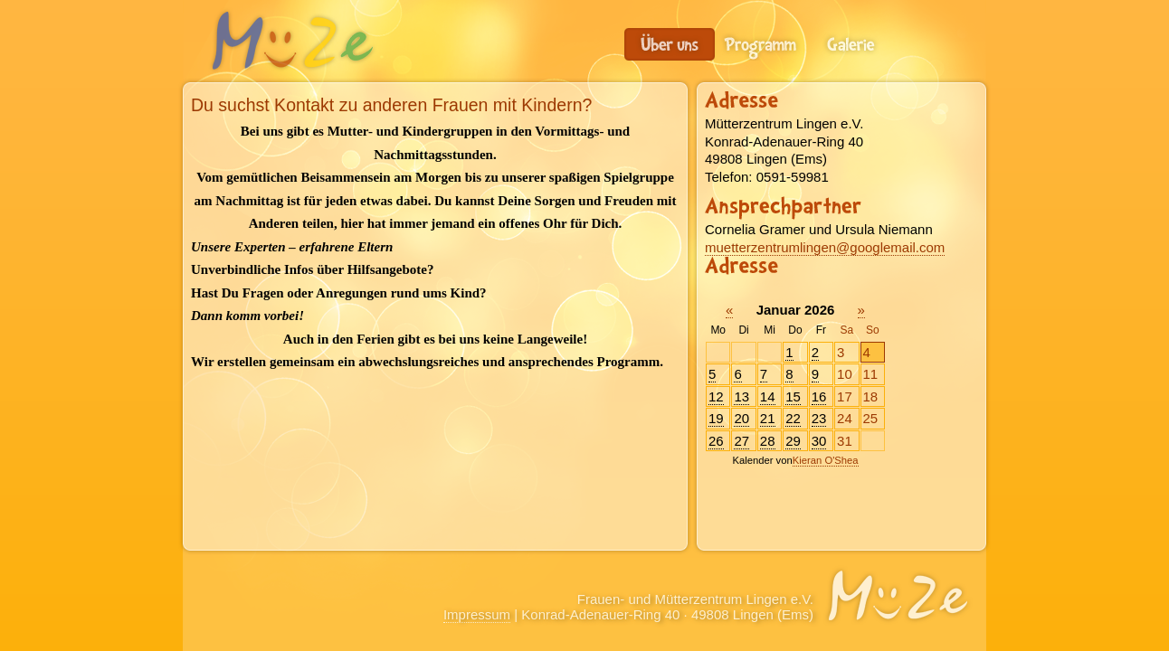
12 (716, 396)
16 (819, 396)
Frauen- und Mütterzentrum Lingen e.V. (291, 41)
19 (716, 418)
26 (716, 440)
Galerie (850, 44)
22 (793, 418)
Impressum (476, 614)
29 (793, 440)
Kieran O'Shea (826, 460)
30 (819, 440)
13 (741, 396)
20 (741, 418)
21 (767, 418)
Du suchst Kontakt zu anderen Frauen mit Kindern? (669, 44)
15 (793, 396)
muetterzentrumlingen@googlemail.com (825, 247)
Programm (760, 44)
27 (741, 440)
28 (767, 440)
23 (819, 418)
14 (767, 396)
